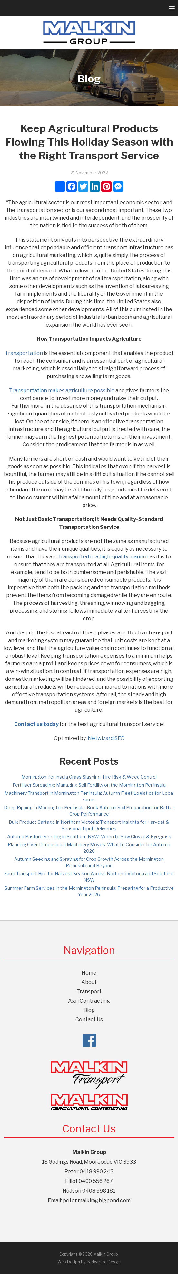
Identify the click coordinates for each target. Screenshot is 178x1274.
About (89, 982)
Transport (89, 991)
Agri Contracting (89, 1001)
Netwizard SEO (106, 738)
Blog (89, 1010)
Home (89, 973)
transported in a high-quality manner (104, 557)
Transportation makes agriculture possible (61, 390)
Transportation (24, 353)
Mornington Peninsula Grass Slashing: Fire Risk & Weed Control (89, 777)
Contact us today (36, 724)
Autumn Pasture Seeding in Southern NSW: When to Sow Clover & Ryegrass (89, 836)
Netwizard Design (104, 1262)
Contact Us (89, 1019)
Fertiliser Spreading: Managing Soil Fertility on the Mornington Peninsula (89, 785)
